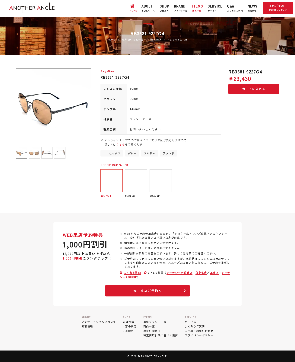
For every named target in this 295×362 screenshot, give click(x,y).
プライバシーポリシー (199, 335)
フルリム (150, 153)
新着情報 (86, 326)
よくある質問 (132, 273)
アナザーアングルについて (98, 322)
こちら (120, 144)
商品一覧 (149, 326)
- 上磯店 (128, 331)
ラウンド (169, 153)
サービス (191, 322)
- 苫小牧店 (129, 326)
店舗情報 (128, 322)
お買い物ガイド (153, 331)
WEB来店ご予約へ (159, 290)
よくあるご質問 (195, 326)
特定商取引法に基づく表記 (160, 335)
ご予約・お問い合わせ (199, 331)
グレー (132, 153)
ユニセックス (112, 153)
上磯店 (215, 273)
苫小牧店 (202, 273)
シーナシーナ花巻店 (180, 273)
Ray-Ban (107, 71)
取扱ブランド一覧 (155, 322)
